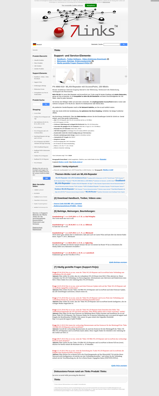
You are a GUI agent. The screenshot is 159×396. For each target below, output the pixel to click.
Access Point (37, 113)
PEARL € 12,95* (63, 162)
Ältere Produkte (38, 63)
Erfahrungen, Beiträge (40, 85)
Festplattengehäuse (40, 203)
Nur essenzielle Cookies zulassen (72, 5)
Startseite (94, 44)
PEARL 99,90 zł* (77, 162)
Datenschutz (106, 2)
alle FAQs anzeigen (120, 365)
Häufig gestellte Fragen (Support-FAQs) (73, 63)
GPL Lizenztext (76, 203)
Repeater (103, 159)
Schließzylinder (40, 200)
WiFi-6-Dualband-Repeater (41, 147)
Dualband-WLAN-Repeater (41, 159)
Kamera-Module (40, 197)
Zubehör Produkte (39, 69)
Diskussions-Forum (39, 89)
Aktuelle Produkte (39, 60)
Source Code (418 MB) (62, 203)
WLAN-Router (38, 127)
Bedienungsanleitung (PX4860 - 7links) (68, 206)
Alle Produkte (37, 66)
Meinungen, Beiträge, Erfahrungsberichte (74, 61)
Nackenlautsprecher (41, 207)
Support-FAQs (38, 82)
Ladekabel (39, 190)
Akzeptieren (91, 5)
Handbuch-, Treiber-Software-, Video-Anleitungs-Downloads (81, 59)
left (54, 76)
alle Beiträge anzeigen (119, 262)
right (126, 76)
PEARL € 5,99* (108, 170)
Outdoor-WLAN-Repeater (41, 155)
